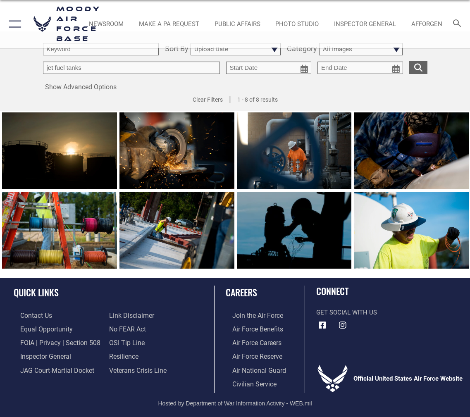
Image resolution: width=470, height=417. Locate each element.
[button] (13, 24)
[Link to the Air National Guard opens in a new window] (251, 367)
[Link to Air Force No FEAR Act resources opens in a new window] (127, 328)
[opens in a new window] (169, 24)
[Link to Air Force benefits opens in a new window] (250, 328)
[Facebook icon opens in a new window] (322, 325)
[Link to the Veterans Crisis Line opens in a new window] (137, 367)
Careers (241, 292)
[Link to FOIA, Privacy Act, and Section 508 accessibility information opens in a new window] (51, 341)
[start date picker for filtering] (269, 68)
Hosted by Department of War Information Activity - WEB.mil (235, 398)
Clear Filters (208, 99)
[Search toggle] (458, 23)
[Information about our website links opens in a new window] (130, 315)
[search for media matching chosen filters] (418, 67)
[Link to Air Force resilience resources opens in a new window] (123, 353)
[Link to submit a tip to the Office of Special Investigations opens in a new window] (125, 341)
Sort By (176, 49)
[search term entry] (101, 49)
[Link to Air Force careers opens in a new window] (250, 341)
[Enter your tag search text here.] (131, 68)
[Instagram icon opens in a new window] (342, 325)
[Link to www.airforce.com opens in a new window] (250, 315)
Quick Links (36, 292)
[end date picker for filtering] (360, 68)
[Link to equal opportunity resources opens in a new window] (38, 328)
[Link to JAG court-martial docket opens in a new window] (49, 367)
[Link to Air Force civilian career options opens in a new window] (247, 380)
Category (302, 49)
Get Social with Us (346, 312)
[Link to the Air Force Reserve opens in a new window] (250, 353)
